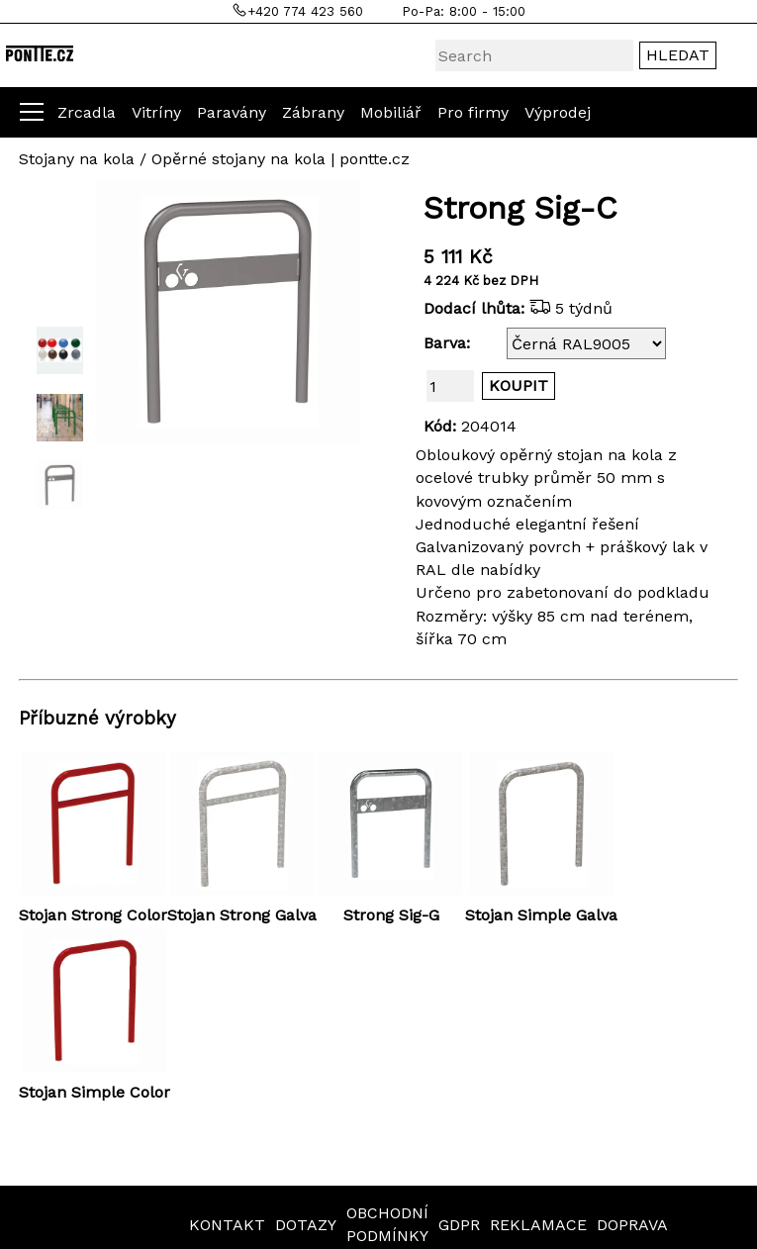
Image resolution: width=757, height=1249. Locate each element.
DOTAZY (305, 1224)
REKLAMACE (538, 1224)
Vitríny (156, 112)
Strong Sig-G (391, 915)
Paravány (231, 112)
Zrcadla (86, 112)
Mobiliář (391, 112)
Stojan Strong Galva (242, 915)
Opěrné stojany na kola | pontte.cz (280, 158)
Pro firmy (473, 112)
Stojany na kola (77, 158)
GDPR (459, 1224)
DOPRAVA (632, 1224)
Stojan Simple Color (94, 1092)
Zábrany (313, 112)
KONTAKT (227, 1224)
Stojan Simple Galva (541, 915)
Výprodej (557, 112)
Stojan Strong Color (93, 915)
